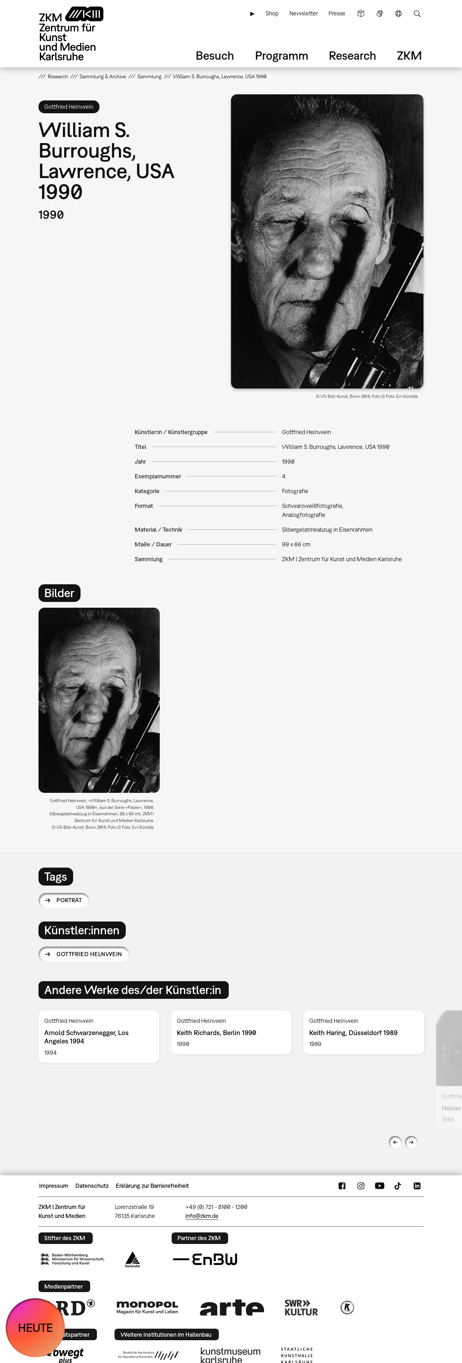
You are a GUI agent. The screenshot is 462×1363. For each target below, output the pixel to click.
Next (411, 1142)
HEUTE (35, 1327)
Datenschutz (91, 1185)
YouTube (379, 1186)
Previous (395, 1142)
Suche (417, 13)
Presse (337, 13)
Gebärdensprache (379, 13)
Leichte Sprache (361, 13)
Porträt (69, 900)
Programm (281, 55)
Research (352, 55)
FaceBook (342, 1186)
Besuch (215, 55)
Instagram (361, 1186)
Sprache (398, 13)
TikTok (398, 1186)
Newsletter (303, 13)
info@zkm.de (201, 1216)
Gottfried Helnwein (89, 954)
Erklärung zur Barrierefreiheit (152, 1185)
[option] (102, 721)
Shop (272, 13)
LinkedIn (417, 1186)
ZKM (409, 55)
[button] (327, 241)
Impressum (53, 1185)
